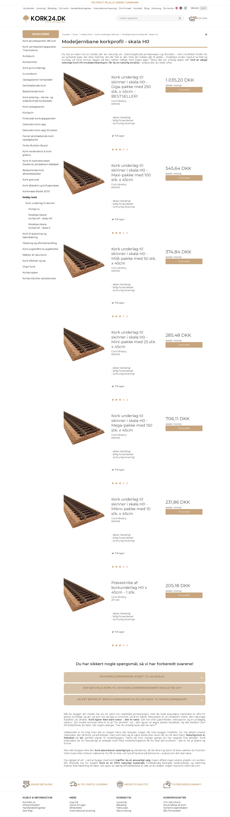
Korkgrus (33, 209)
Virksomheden (31, 805)
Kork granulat (31, 179)
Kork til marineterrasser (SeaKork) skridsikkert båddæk (41, 162)
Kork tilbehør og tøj (34, 260)
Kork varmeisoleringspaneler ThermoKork (39, 48)
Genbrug (156, 8)
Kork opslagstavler (33, 106)
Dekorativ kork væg (34, 124)
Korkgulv (28, 112)
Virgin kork (29, 266)
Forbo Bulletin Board (35, 145)
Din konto (168, 8)
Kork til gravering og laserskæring (34, 235)
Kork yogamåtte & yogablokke (40, 249)
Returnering (123, 810)
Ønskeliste (76, 807)
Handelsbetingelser (80, 8)
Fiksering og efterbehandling (40, 243)
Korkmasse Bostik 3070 (36, 191)
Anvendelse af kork (174, 805)
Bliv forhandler (172, 810)
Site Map (28, 810)
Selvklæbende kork (34, 85)
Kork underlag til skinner (40, 203)
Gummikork (30, 73)
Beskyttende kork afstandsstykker (33, 172)
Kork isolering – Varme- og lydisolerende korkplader (38, 99)
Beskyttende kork (33, 91)
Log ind (74, 802)
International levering (105, 8)
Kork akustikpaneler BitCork (39, 41)
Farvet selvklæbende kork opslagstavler (38, 138)
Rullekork (28, 56)
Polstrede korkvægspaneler (39, 118)
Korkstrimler (30, 62)
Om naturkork (172, 802)
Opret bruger (78, 805)
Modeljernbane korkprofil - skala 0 (39, 226)
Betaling (52, 8)
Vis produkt (184, 89)
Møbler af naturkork (35, 255)
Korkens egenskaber (175, 807)
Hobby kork (30, 197)
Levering (40, 8)
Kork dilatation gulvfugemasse (41, 185)
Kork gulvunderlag (34, 68)
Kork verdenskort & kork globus (37, 153)
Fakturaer (122, 807)
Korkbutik (28, 8)
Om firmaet (125, 8)
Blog (146, 8)
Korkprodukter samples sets (39, 278)
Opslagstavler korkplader (38, 79)
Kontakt (137, 8)
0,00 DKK (198, 18)
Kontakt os (29, 802)
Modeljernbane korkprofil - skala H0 (40, 217)
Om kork (63, 8)
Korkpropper (30, 272)
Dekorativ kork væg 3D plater (40, 130)
